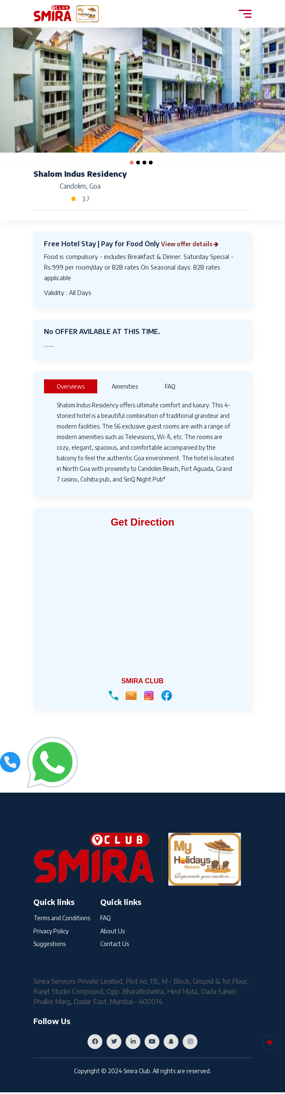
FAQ (105, 917)
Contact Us (114, 945)
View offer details (194, 243)
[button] (132, 162)
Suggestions (49, 945)
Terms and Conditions (61, 917)
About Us (112, 931)
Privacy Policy (51, 931)
